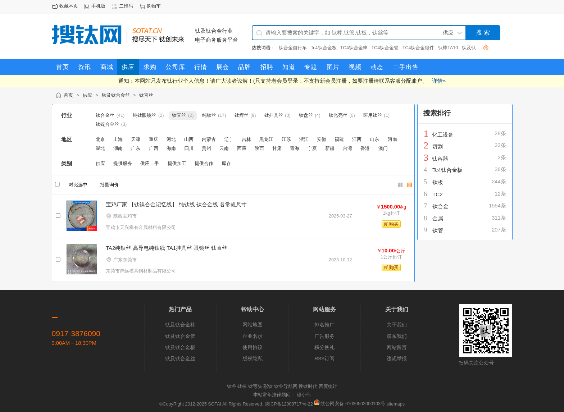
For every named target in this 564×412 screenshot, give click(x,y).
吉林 (246, 139)
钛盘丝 (306, 115)
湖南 (118, 148)
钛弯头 (255, 386)
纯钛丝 (209, 115)
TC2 (437, 194)
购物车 (154, 6)
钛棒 (242, 386)
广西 (153, 148)
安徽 (321, 139)
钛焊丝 (242, 115)
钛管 (437, 230)
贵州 (206, 148)
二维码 (126, 6)
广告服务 (324, 336)
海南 (171, 148)
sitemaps (396, 403)
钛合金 (440, 206)
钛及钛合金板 (180, 347)
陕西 (259, 148)
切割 (437, 146)
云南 (224, 148)
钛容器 (440, 159)
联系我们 (397, 336)
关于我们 (397, 325)
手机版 (98, 6)
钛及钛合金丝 (116, 95)
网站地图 (252, 325)
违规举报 (397, 358)
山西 (189, 139)
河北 (171, 139)
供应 (87, 95)
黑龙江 (266, 139)
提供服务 (122, 163)
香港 (365, 148)
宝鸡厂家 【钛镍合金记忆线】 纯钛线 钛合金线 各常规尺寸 (176, 204)
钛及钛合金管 (180, 336)
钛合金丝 (105, 115)
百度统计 (328, 386)
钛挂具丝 (273, 115)
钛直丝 (146, 95)
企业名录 (252, 336)
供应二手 (149, 163)
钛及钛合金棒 (180, 325)
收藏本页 (68, 6)
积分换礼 (324, 347)
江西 (356, 139)
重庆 (153, 139)
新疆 (330, 148)
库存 (226, 163)
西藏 (241, 148)
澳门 (383, 148)
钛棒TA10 (448, 47)
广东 (135, 148)
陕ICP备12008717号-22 (289, 403)
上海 (118, 139)
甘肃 (277, 148)
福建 (339, 139)
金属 (437, 218)
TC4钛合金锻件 (418, 47)
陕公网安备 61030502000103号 (350, 403)
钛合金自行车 (293, 47)
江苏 (286, 139)
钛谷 (231, 386)
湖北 (100, 148)
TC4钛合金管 (385, 47)
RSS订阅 (324, 358)
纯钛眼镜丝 (144, 115)
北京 (100, 139)
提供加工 (177, 163)
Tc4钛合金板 (324, 47)
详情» (439, 81)
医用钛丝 (372, 115)
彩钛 (268, 386)
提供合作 (204, 163)
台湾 (347, 148)
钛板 (437, 182)
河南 (392, 139)
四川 (189, 148)
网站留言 (397, 347)
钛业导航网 (285, 386)
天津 (135, 139)
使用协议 (252, 347)
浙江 (304, 139)
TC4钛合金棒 (354, 47)
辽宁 (228, 139)
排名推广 (324, 325)
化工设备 (443, 135)
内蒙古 (209, 139)
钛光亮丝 (338, 115)
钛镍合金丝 (107, 124)
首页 (68, 95)
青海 (294, 148)
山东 (374, 139)
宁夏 (312, 148)
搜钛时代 (308, 386)
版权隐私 (252, 358)
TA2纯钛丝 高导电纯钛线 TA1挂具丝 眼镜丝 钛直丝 (166, 248)
